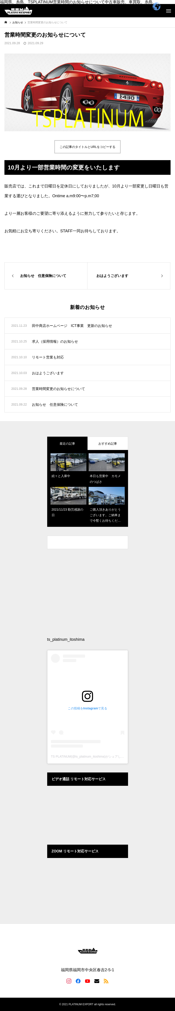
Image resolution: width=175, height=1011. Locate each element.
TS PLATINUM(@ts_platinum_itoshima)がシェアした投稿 (90, 756)
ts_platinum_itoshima (66, 639)
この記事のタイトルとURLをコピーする (87, 147)
